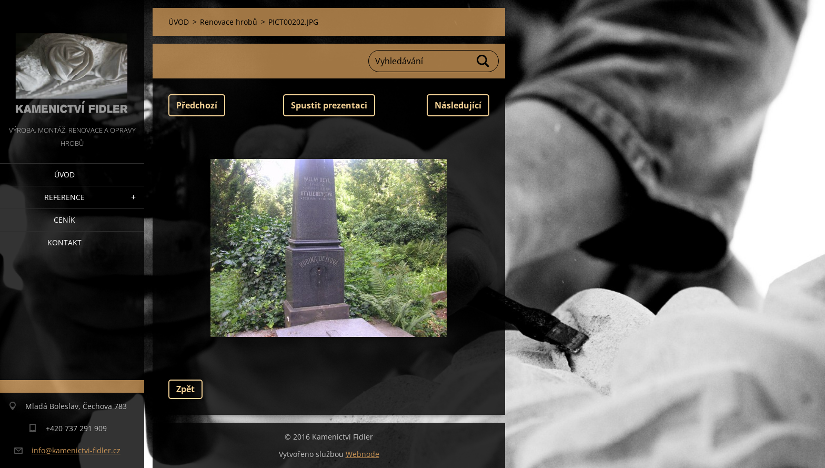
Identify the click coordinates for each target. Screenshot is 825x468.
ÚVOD (64, 175)
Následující (458, 105)
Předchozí (196, 105)
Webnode (362, 454)
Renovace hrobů (228, 22)
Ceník (64, 220)
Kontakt (64, 242)
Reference (64, 197)
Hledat (483, 61)
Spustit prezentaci (329, 105)
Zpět (185, 389)
